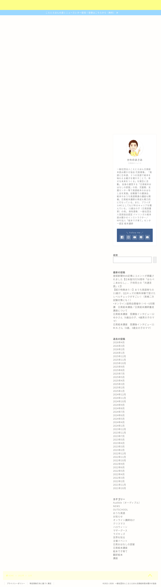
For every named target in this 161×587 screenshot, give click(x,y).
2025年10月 (119, 363)
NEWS (116, 506)
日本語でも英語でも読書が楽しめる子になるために (80, 83)
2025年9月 (119, 366)
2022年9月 (119, 463)
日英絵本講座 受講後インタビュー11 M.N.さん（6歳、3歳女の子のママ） (135, 326)
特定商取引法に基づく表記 (40, 583)
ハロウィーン (120, 527)
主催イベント (120, 540)
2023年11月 (119, 432)
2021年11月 (119, 484)
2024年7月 (119, 411)
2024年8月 (119, 408)
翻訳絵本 (118, 554)
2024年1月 (119, 425)
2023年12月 (119, 429)
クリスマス (119, 523)
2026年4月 (119, 342)
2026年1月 (119, 352)
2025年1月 (119, 391)
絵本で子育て (120, 551)
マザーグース (120, 530)
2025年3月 (119, 384)
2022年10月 (119, 460)
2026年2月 (119, 349)
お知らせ (118, 516)
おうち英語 (119, 513)
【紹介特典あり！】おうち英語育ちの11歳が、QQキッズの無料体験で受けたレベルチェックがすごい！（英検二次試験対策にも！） (134, 295)
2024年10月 (119, 401)
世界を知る (119, 537)
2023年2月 (119, 450)
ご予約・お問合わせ (106, 126)
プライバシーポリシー (16, 583)
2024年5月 (119, 418)
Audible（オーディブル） (127, 502)
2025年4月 (119, 380)
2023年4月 (119, 443)
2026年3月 (119, 345)
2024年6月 (119, 415)
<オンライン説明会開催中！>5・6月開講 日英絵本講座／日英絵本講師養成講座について (134, 307)
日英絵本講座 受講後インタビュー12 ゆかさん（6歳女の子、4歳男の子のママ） (135, 317)
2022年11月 (119, 457)
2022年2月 (119, 481)
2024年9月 (119, 404)
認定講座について (53, 126)
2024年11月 (119, 398)
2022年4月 (119, 474)
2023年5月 (119, 439)
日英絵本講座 (120, 547)
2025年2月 (119, 387)
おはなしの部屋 (79, 126)
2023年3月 (119, 446)
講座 (115, 558)
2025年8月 (119, 370)
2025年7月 (119, 373)
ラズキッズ (119, 534)
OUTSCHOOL (120, 509)
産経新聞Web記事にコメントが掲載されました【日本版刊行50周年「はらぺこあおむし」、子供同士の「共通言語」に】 (133, 281)
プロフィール (132, 126)
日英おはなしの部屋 (124, 544)
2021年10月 (119, 488)
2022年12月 (119, 453)
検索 (115, 255)
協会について (29, 126)
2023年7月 (119, 436)
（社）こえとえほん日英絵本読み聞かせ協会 (80, 5)
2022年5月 (119, 470)
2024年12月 (119, 394)
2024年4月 (119, 422)
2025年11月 (119, 359)
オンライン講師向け (124, 520)
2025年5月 (119, 377)
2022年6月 (119, 467)
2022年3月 (119, 477)
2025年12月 (119, 356)
